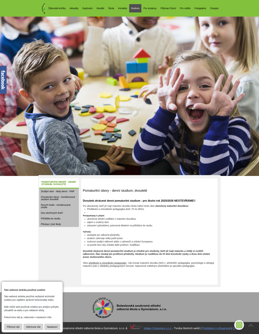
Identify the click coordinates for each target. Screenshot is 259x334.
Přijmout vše (13, 327)
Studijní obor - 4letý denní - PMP (57, 191)
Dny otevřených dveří (52, 213)
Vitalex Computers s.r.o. (158, 328)
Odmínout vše (33, 327)
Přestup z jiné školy (51, 224)
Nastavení (52, 327)
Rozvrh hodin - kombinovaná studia (55, 206)
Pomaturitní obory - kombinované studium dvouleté (58, 198)
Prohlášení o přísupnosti (216, 328)
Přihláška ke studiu (50, 218)
